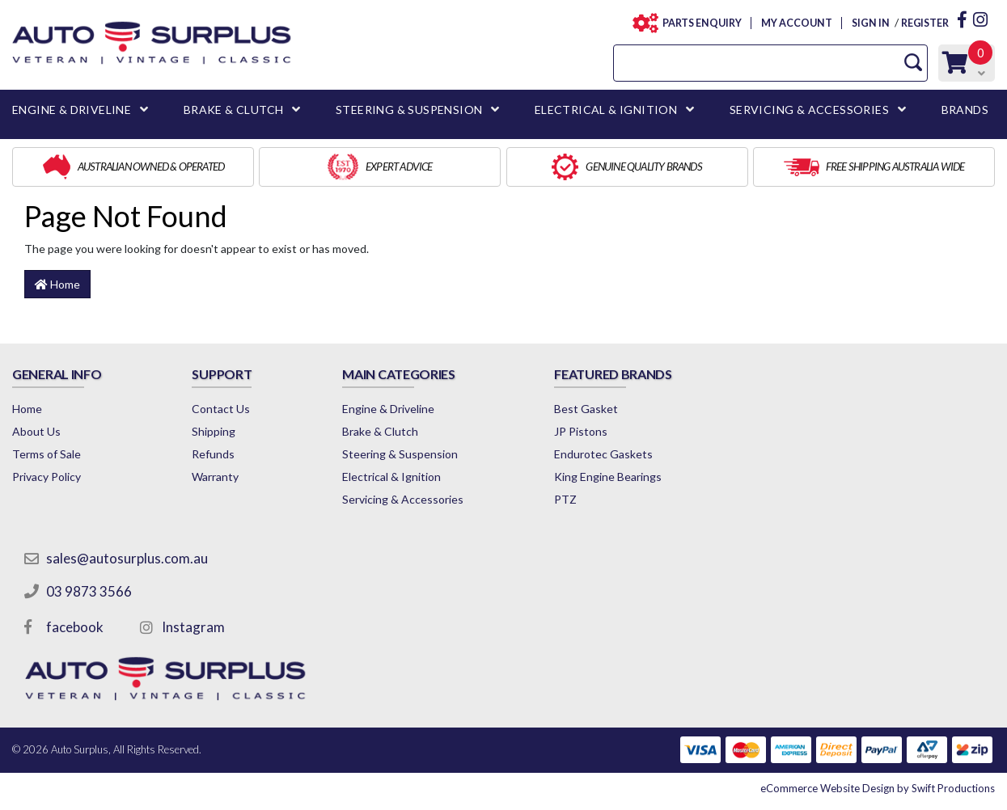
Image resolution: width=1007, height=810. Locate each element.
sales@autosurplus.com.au (127, 558)
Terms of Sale (46, 454)
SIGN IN (870, 23)
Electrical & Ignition (391, 476)
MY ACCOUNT (796, 23)
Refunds (213, 454)
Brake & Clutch (380, 431)
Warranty (215, 476)
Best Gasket (586, 409)
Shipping (213, 431)
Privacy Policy (46, 476)
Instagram (193, 626)
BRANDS (964, 109)
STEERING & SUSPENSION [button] (409, 109)
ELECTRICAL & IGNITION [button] (606, 109)
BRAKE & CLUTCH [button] (234, 109)
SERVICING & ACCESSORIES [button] (809, 109)
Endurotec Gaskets (603, 454)
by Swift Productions (877, 788)
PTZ (565, 499)
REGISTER (925, 23)
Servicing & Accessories (402, 499)
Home (57, 284)
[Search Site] (913, 63)
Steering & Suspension (400, 454)
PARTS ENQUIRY (697, 23)
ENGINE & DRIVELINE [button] (71, 109)
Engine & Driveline (388, 409)
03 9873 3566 (89, 591)
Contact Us (221, 409)
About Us (36, 431)
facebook (75, 626)
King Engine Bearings (608, 476)
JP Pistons (580, 431)
